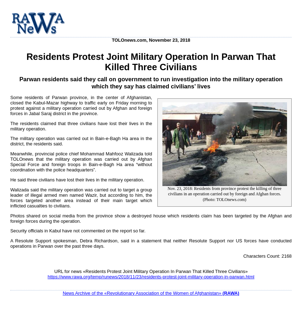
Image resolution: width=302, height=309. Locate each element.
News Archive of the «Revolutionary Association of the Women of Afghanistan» (151, 293)
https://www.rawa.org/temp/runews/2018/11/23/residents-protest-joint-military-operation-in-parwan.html (151, 276)
